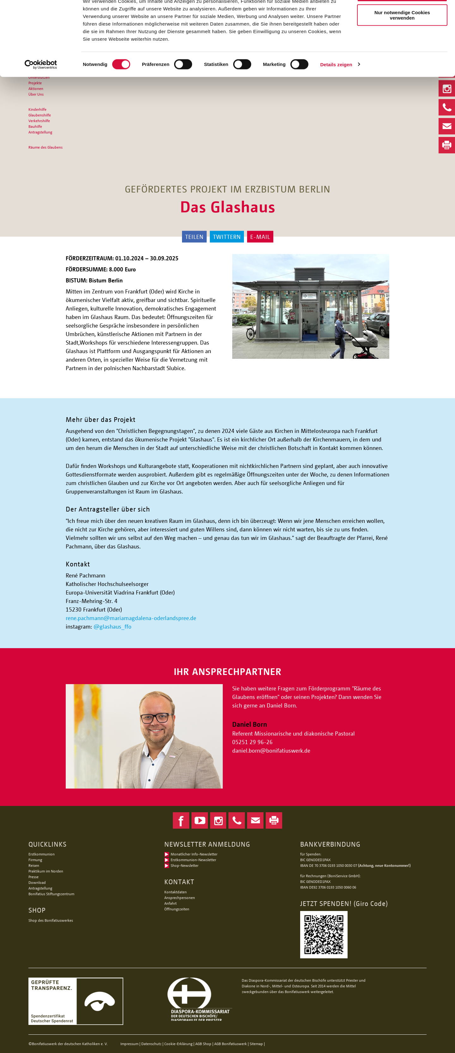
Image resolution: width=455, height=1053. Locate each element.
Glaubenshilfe (39, 115)
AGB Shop (203, 1043)
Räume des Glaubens (45, 147)
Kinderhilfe (37, 109)
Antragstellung (40, 132)
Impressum (129, 1043)
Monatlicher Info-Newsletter (194, 854)
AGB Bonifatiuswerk (230, 1043)
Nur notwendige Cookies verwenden (402, 37)
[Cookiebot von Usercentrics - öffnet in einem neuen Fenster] (41, 86)
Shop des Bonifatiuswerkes (50, 920)
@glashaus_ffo (112, 626)
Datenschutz (151, 1043)
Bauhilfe (35, 126)
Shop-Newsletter (184, 865)
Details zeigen (336, 86)
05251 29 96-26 (252, 741)
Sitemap (256, 1043)
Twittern (227, 236)
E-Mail (260, 236)
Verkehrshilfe (39, 120)
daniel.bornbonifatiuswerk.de (271, 750)
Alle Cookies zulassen (402, 15)
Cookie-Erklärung (178, 1043)
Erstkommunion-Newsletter (193, 859)
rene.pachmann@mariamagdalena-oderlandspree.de (131, 617)
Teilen (194, 236)
